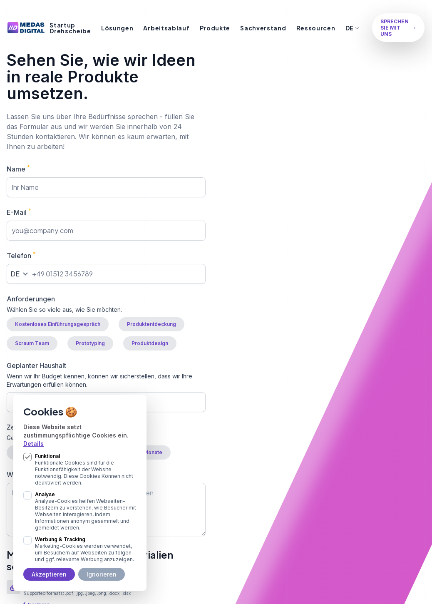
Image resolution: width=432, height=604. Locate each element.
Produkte (215, 28)
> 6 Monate (148, 452)
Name (18, 168)
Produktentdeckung (151, 324)
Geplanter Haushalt (106, 375)
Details (33, 443)
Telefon (21, 255)
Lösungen (117, 28)
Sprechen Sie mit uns (398, 27)
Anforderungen (106, 304)
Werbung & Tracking (86, 549)
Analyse (86, 511)
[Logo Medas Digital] (26, 27)
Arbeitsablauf (166, 28)
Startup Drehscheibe (70, 28)
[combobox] (18, 273)
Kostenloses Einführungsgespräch (57, 324)
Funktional (86, 469)
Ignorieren (102, 574)
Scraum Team (32, 343)
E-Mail (19, 211)
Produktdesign (150, 343)
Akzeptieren (49, 574)
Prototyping (90, 343)
